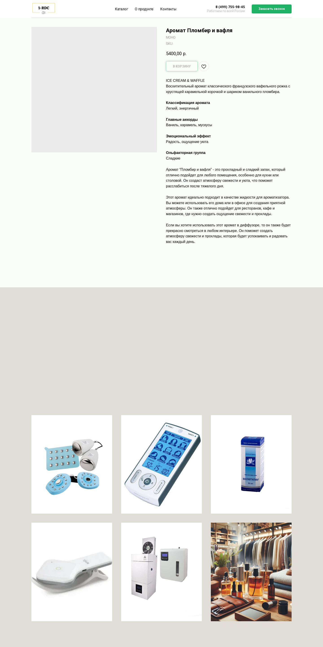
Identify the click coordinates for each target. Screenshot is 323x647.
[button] (272, 8)
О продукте (144, 9)
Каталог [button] (121, 9)
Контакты (168, 9)
